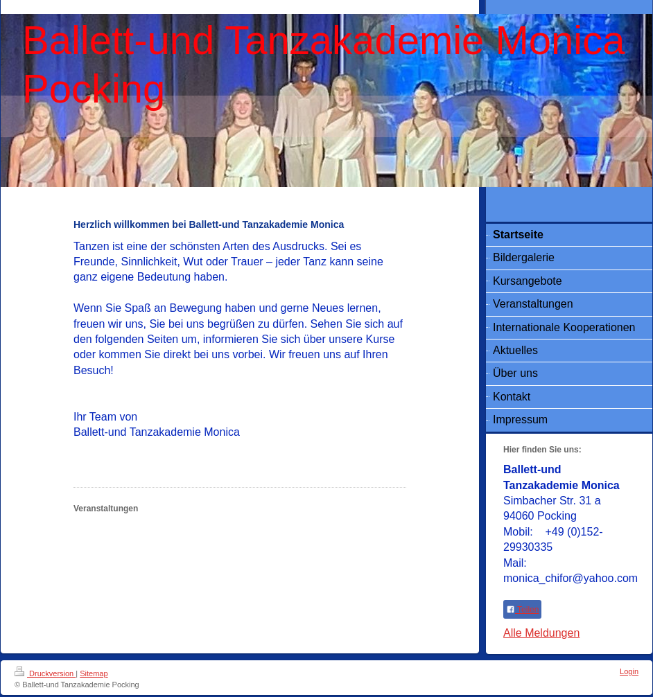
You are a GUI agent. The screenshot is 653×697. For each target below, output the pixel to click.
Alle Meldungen (541, 633)
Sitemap (93, 673)
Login (629, 671)
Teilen (522, 610)
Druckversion (45, 673)
